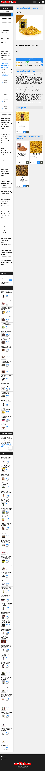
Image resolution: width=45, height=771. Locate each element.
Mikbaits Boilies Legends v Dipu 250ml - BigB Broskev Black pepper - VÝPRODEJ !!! (6, 687)
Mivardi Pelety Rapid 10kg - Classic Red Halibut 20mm (6, 424)
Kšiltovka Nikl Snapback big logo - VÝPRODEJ (6, 573)
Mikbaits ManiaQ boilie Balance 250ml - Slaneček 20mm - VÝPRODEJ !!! (6, 738)
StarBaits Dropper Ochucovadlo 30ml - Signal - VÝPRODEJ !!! (6, 492)
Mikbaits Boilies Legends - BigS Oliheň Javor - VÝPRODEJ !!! (6, 613)
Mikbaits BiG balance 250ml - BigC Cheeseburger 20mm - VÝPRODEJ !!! (6, 646)
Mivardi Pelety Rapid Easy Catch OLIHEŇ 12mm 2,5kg (6, 300)
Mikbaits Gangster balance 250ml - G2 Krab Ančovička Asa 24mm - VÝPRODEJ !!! (6, 458)
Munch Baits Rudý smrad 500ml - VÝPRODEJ (5, 663)
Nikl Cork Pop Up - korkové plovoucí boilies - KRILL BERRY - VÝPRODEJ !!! (6, 557)
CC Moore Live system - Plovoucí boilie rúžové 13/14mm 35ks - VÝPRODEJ (6, 721)
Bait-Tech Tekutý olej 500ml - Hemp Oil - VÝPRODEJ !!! (6, 588)
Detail (7, 296)
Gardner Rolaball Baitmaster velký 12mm (6, 417)
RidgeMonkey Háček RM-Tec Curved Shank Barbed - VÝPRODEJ (6, 729)
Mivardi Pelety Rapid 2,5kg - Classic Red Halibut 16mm (6, 347)
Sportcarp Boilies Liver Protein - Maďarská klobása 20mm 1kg (6, 401)
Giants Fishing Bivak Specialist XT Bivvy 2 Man (6, 670)
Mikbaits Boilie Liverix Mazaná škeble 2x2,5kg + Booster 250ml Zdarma (6, 308)
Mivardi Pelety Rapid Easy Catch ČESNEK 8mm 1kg (6, 324)
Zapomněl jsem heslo (5, 282)
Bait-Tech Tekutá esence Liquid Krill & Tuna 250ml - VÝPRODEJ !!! (6, 654)
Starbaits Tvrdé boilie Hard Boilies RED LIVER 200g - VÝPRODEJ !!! (6, 524)
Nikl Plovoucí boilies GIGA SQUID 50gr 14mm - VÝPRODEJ (6, 596)
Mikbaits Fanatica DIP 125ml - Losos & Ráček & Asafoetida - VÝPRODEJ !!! (6, 604)
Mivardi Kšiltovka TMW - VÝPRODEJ (5, 549)
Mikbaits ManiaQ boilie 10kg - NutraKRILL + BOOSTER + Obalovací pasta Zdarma (6, 621)
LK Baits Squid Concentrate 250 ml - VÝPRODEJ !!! (6, 630)
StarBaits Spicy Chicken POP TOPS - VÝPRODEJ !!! (6, 713)
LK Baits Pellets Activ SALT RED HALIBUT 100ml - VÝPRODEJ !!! (6, 637)
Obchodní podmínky (4, 758)
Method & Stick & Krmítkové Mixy (22, 11)
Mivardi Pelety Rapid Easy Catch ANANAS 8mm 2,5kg (6, 409)
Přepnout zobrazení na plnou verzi (22, 766)
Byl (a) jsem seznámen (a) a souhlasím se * (6, 444)
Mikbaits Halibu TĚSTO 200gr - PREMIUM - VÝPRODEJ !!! (6, 565)
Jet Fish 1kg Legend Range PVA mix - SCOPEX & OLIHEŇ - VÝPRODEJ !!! (6, 500)
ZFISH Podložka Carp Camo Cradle (6, 354)
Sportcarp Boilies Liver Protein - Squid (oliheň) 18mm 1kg (6, 292)
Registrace (3, 283)
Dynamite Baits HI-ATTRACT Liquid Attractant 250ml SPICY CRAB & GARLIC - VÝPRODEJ (6, 704)
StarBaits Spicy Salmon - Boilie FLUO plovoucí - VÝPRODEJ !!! (5, 475)
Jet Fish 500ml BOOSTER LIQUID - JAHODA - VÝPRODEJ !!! (6, 678)
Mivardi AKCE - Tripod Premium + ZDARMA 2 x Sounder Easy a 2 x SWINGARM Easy (5, 385)
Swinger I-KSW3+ (4, 745)
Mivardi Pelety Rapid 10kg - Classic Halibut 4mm (6, 332)
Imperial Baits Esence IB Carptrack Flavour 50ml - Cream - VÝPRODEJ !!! (5, 466)
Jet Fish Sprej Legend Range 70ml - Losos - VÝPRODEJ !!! (6, 509)
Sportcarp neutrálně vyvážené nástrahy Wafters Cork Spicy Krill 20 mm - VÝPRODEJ (6, 695)
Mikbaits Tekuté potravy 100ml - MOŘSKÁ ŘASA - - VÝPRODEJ (6, 532)
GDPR (2, 759)
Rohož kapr (3, 369)
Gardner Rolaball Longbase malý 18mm (6, 376)
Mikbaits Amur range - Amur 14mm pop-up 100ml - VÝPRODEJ (6, 483)
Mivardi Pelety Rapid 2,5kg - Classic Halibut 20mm (6, 393)
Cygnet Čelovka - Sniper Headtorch (5, 581)
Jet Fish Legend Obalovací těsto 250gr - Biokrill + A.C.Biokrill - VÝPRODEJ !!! (6, 541)
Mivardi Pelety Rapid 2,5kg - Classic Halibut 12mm (6, 362)
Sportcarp (30, 11)
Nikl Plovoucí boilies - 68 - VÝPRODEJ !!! (6, 516)
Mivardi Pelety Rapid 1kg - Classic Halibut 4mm (6, 339)
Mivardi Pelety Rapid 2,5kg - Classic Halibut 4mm (6, 317)
